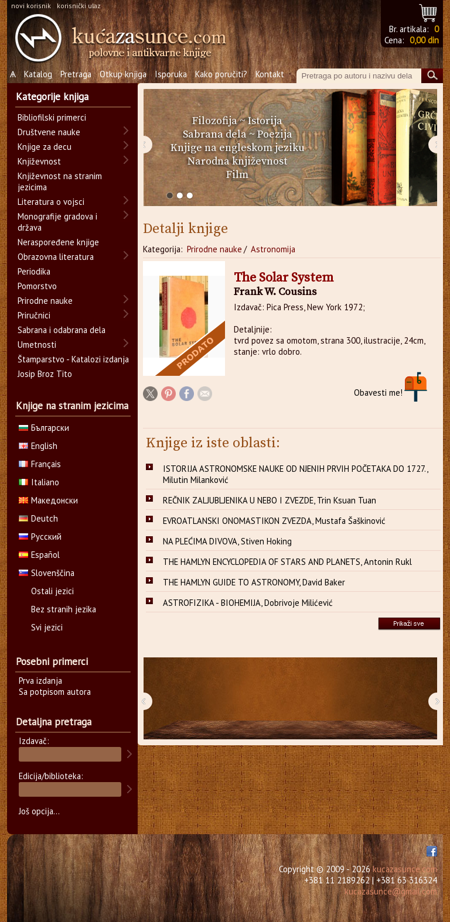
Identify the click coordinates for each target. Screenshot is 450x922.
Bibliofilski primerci (52, 117)
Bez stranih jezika (63, 609)
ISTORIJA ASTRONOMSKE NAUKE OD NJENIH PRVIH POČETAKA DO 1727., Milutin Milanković (295, 474)
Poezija (274, 134)
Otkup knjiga (123, 74)
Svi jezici (47, 627)
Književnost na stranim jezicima (60, 181)
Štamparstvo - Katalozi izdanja (73, 359)
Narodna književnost (237, 161)
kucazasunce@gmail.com (391, 891)
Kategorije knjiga (52, 96)
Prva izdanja (40, 680)
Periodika (34, 271)
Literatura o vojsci (51, 201)
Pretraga (75, 74)
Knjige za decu (44, 146)
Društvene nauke (49, 132)
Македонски (48, 500)
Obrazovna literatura (56, 256)
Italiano (39, 482)
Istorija (265, 121)
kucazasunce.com (405, 869)
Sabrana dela (215, 134)
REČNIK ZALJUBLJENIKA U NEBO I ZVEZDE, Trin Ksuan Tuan (269, 500)
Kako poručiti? (221, 74)
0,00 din (424, 40)
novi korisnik (31, 5)
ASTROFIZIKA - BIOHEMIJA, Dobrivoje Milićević (248, 602)
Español (39, 554)
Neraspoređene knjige (58, 242)
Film (237, 174)
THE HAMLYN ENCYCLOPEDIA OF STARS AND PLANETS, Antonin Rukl (287, 561)
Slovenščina (46, 572)
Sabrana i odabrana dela (61, 329)
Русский (40, 536)
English (38, 445)
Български (44, 427)
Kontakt (269, 74)
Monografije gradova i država (57, 222)
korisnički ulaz (79, 5)
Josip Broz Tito (45, 373)
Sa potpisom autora (55, 691)
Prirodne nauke (214, 249)
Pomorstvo (37, 286)
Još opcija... (39, 811)
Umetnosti (37, 344)
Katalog (38, 74)
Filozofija (214, 121)
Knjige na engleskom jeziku (238, 148)
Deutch (38, 518)
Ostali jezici (52, 591)
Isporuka (171, 74)
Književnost (39, 161)
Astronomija (273, 249)
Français (40, 463)
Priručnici (34, 315)
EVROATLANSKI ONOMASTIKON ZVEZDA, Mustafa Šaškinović (274, 520)
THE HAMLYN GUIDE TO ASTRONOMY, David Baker (254, 582)
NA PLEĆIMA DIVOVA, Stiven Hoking (227, 541)
